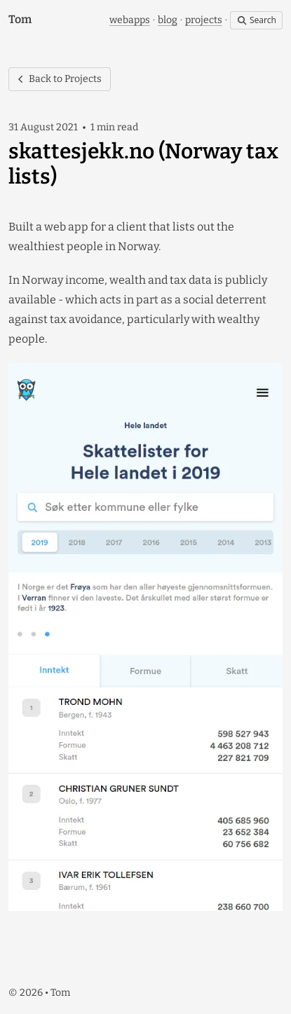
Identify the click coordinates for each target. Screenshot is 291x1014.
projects (203, 20)
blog (167, 20)
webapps (129, 20)
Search (256, 20)
